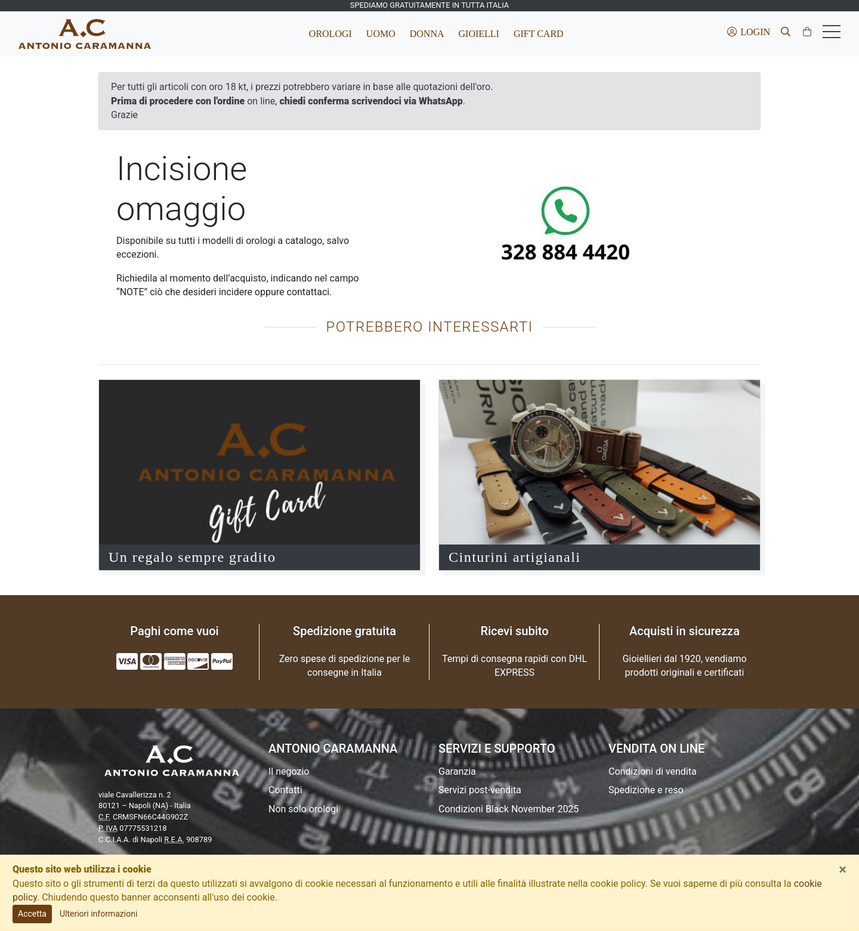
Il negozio (288, 771)
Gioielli (479, 34)
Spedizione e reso (646, 790)
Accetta (32, 913)
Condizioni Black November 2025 (508, 809)
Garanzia (457, 771)
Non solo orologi (303, 809)
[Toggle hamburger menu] (832, 34)
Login (748, 32)
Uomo (380, 34)
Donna (427, 34)
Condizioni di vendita (652, 771)
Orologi (330, 34)
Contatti (285, 790)
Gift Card (539, 34)
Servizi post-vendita (479, 790)
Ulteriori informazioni (98, 913)
